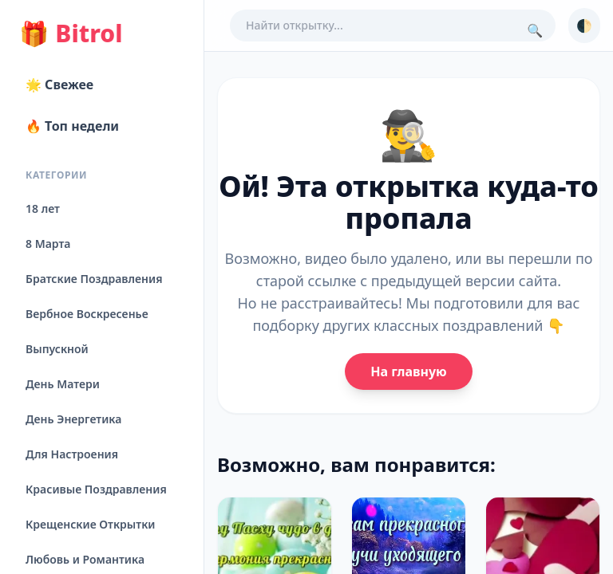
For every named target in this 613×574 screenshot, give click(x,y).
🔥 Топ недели (72, 126)
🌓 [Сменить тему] (584, 25)
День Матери (63, 383)
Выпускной (57, 348)
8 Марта (48, 243)
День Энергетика (73, 419)
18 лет (43, 208)
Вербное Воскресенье (87, 313)
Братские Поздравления (94, 278)
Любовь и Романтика (85, 559)
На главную (408, 371)
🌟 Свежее (59, 84)
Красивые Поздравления (96, 489)
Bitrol (70, 33)
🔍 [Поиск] (535, 30)
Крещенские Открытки (91, 524)
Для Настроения (72, 454)
